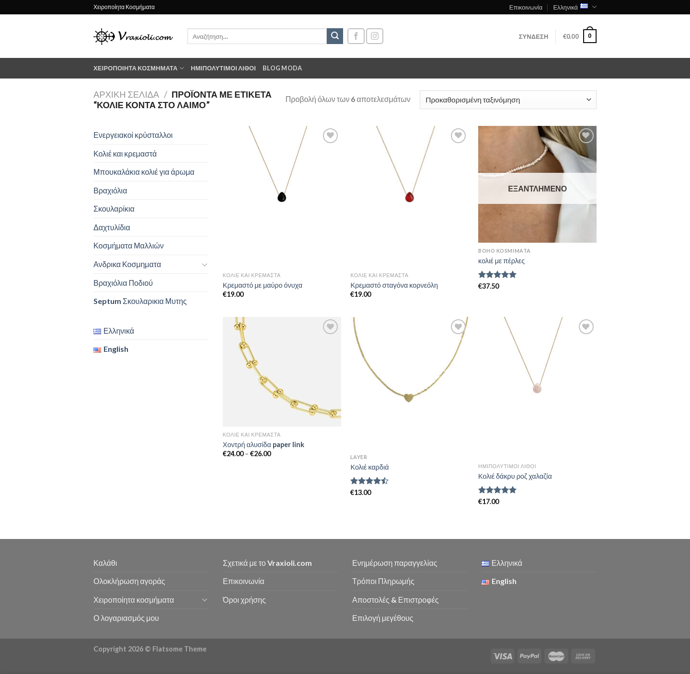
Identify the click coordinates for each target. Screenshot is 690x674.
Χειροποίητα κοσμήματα (138, 68)
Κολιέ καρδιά (369, 467)
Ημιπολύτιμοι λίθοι (223, 68)
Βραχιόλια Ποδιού (123, 282)
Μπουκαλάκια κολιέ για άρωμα (144, 171)
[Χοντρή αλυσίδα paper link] (282, 372)
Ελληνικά (575, 6)
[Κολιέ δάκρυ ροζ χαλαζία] (537, 387)
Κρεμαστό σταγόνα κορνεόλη (394, 285)
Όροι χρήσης (244, 599)
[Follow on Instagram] (374, 36)
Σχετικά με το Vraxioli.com (267, 562)
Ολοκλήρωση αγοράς (129, 580)
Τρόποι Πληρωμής (383, 580)
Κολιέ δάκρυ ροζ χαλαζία (515, 476)
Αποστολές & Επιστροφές (395, 599)
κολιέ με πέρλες (501, 261)
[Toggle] (204, 264)
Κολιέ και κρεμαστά (125, 153)
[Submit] (335, 36)
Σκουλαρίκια (114, 208)
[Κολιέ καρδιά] (409, 383)
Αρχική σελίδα (126, 94)
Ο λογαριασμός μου (126, 617)
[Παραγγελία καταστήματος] (508, 99)
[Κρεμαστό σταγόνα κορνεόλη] (409, 196)
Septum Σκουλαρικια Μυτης (140, 300)
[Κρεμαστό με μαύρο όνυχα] (282, 196)
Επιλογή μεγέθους (383, 617)
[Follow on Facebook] (356, 36)
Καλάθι (105, 562)
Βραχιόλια (110, 190)
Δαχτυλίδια (111, 227)
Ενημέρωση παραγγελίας (394, 562)
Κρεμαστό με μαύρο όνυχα (262, 285)
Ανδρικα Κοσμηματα (127, 264)
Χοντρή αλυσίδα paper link (263, 444)
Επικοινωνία (525, 7)
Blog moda (282, 68)
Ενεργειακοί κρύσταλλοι (132, 134)
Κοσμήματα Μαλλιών (128, 245)
